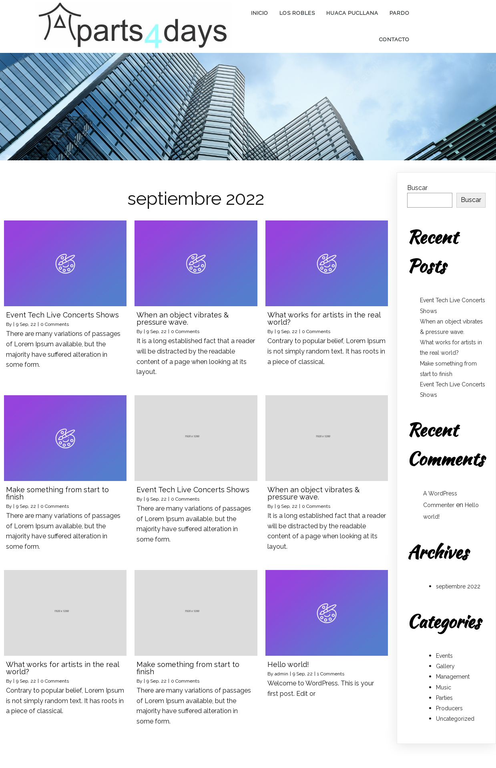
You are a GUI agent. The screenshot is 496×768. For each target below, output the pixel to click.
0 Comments (54, 319)
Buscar (417, 183)
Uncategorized (455, 714)
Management (453, 672)
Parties (444, 693)
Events (444, 651)
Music (443, 682)
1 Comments (330, 669)
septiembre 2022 (458, 581)
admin (281, 669)
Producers (449, 703)
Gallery (445, 661)
